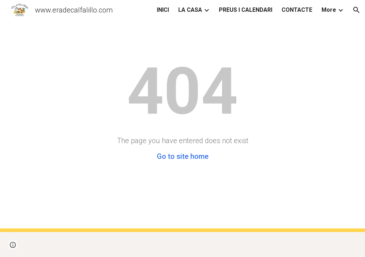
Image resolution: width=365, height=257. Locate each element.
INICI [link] (163, 9)
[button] (356, 10)
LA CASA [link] (190, 9)
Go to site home (183, 156)
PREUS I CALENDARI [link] (245, 9)
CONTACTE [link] (297, 9)
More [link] (329, 9)
